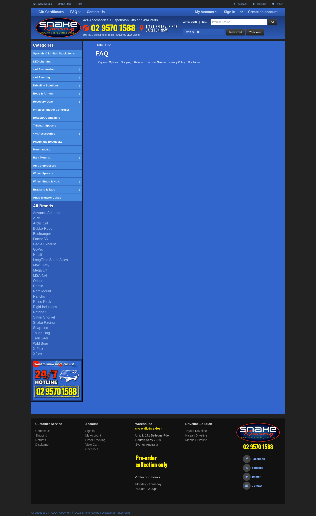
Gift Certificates (51, 12)
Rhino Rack (42, 302)
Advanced (190, 22)
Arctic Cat (40, 223)
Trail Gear (40, 338)
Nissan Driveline (196, 435)
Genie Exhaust (44, 244)
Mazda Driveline (196, 440)
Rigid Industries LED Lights (124, 34)
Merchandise (41, 149)
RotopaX (40, 312)
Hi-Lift (37, 254)
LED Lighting (42, 61)
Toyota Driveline (196, 431)
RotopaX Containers (46, 117)
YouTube (259, 4)
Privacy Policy (177, 62)
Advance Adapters (47, 213)
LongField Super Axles (50, 260)
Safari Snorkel (44, 317)
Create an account (263, 12)
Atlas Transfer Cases (47, 197)
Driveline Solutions (56, 85)
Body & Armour (56, 93)
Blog (80, 4)
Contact (252, 485)
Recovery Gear (56, 101)
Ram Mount (42, 291)
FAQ (75, 12)
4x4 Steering (56, 77)
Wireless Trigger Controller (51, 109)
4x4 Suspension (56, 69)
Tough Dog (41, 333)
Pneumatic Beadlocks (47, 141)
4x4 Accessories (56, 134)
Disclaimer (194, 62)
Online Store (65, 4)
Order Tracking (95, 440)
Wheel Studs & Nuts (56, 181)
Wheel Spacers (43, 173)
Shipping (126, 62)
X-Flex (38, 349)
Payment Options (108, 62)
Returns (138, 62)
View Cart (235, 32)
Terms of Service (156, 62)
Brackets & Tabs (56, 189)
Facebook (240, 4)
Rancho (39, 296)
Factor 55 (40, 239)
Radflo (38, 286)
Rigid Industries (45, 307)
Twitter (277, 4)
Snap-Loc (40, 328)
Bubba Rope (42, 228)
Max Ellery (41, 265)
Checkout (255, 32)
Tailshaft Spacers (44, 125)
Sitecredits (124, 512)
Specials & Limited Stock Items (54, 53)
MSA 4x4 (40, 275)
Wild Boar (40, 343)
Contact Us (96, 12)
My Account (206, 12)
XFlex (37, 354)
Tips (204, 22)
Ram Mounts (56, 157)
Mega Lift (40, 270)
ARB (36, 218)
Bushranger (42, 234)
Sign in (229, 12)
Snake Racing (42, 4)
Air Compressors (44, 165)
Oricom (38, 281)
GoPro (38, 249)
